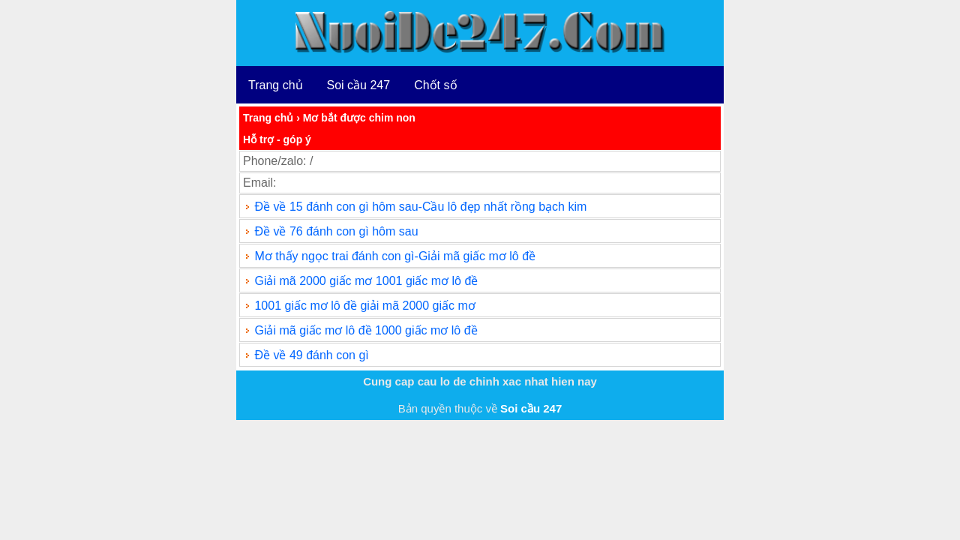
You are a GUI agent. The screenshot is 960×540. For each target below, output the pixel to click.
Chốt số (435, 85)
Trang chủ (275, 85)
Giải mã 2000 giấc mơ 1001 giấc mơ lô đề (366, 280)
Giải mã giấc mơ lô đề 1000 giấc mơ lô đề (365, 330)
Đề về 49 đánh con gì (311, 355)
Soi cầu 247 (359, 85)
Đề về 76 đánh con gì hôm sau (336, 231)
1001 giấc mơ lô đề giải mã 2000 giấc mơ (364, 305)
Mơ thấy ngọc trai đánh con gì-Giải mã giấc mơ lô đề (395, 256)
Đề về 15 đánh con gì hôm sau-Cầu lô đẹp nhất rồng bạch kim (420, 206)
